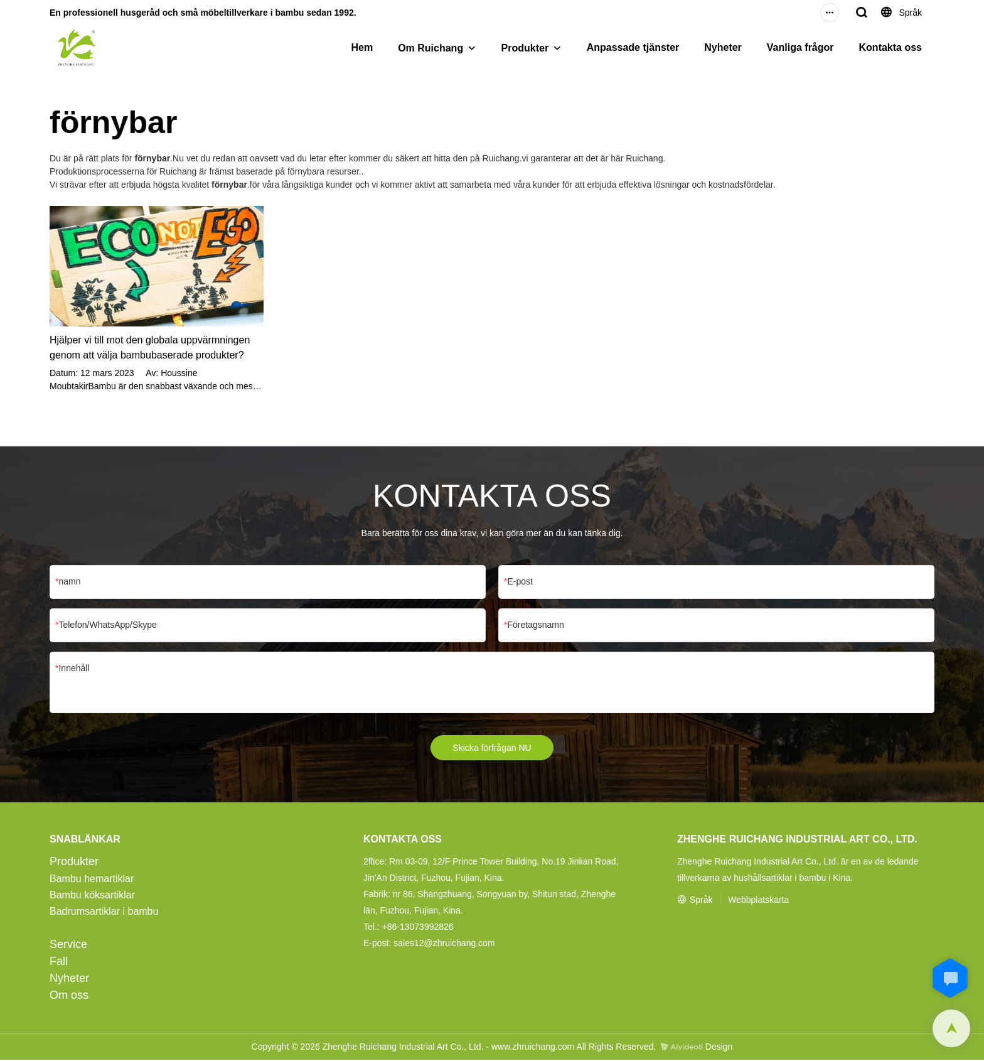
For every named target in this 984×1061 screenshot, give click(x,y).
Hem (362, 47)
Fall (59, 962)
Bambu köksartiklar (92, 896)
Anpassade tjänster (633, 47)
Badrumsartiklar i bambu (104, 912)
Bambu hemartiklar (92, 880)
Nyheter (723, 47)
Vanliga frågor (800, 47)
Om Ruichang (430, 48)
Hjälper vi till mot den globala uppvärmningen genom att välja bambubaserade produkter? (150, 347)
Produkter (525, 48)
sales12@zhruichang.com (444, 944)
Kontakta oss (890, 47)
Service (68, 945)
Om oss (69, 996)
